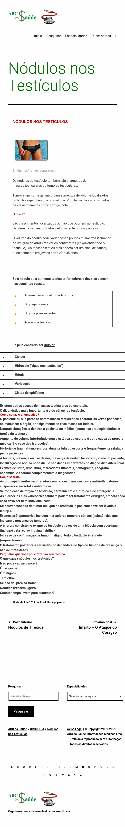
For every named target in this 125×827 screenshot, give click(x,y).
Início (38, 36)
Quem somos (101, 36)
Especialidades (76, 36)
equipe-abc (58, 602)
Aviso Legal (74, 729)
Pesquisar (53, 36)
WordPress (63, 811)
